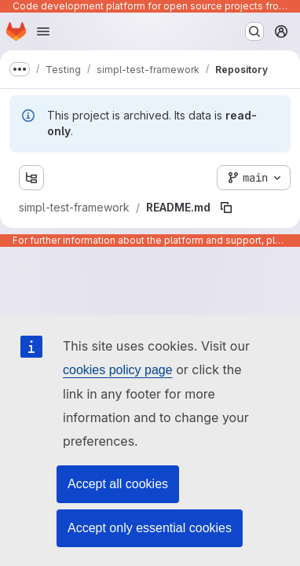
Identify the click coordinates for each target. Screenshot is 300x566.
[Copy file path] (226, 207)
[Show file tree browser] (31, 177)
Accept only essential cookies (150, 528)
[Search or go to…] (254, 31)
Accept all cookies (118, 484)
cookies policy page (118, 370)
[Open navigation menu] (43, 31)
